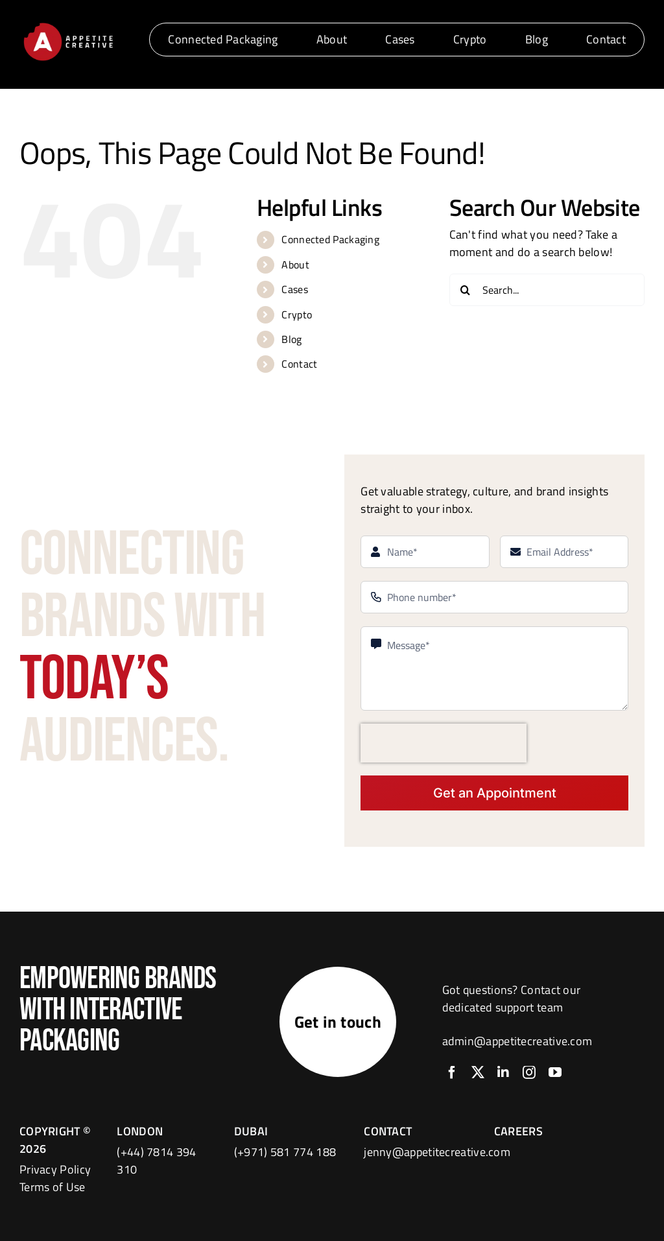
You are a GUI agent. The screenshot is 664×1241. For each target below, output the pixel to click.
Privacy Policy (55, 1169)
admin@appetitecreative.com (517, 1041)
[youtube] (555, 1072)
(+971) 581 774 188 (285, 1152)
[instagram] (529, 1072)
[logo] (68, 25)
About (295, 264)
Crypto (296, 314)
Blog (291, 339)
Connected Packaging (330, 239)
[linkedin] (503, 1072)
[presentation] (444, 743)
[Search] (465, 290)
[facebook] (451, 1072)
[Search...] (547, 290)
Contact (299, 364)
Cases (294, 289)
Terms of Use (52, 1187)
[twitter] (477, 1072)
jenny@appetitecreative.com (437, 1152)
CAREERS (518, 1131)
